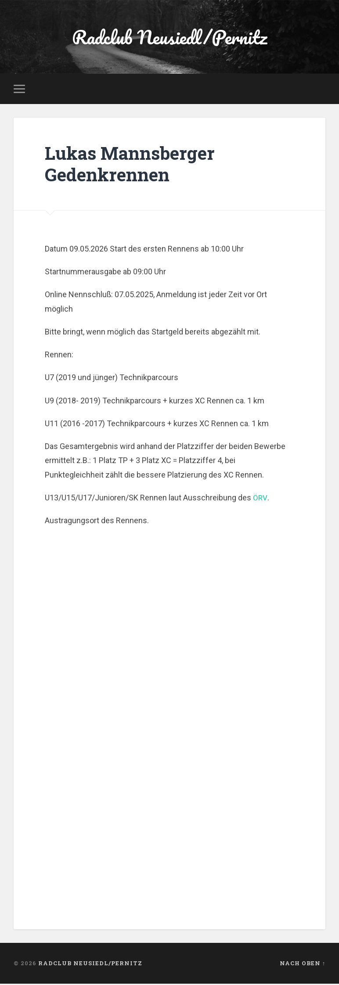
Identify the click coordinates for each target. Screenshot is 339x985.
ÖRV (260, 498)
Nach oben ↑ (302, 964)
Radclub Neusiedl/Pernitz (169, 37)
